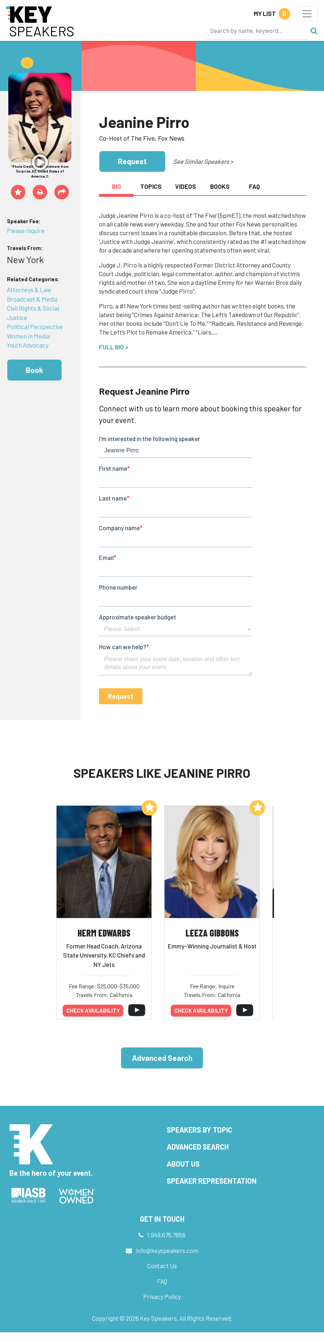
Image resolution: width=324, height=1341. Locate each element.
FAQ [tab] (254, 186)
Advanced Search (162, 1057)
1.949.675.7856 (166, 1234)
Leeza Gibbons (212, 932)
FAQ (162, 1281)
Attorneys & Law (29, 289)
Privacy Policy (162, 1296)
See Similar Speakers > (203, 161)
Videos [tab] (185, 186)
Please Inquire (26, 230)
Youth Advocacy (28, 345)
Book (34, 369)
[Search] (256, 30)
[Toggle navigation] (307, 13)
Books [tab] (220, 186)
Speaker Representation (212, 1180)
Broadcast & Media (32, 299)
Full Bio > (113, 346)
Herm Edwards (104, 932)
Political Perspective (35, 326)
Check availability (93, 1010)
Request (132, 161)
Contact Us (162, 1265)
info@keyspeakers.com (167, 1250)
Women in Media (28, 336)
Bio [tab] (116, 186)
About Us (183, 1163)
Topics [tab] (151, 186)
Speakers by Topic (199, 1129)
